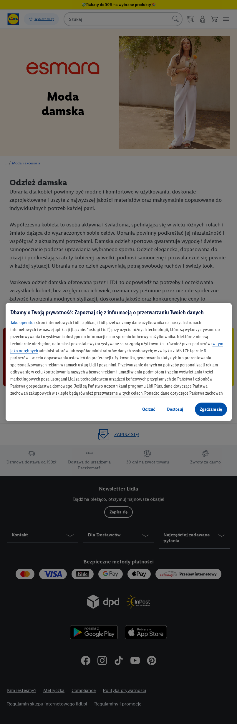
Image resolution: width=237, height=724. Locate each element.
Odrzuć (148, 409)
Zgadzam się (211, 409)
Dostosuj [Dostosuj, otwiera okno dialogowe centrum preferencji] (175, 409)
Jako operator (22, 322)
